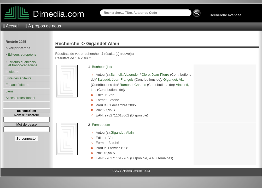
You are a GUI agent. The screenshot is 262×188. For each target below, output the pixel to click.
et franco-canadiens (21, 65)
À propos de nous (44, 26)
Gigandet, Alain (174, 79)
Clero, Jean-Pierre (155, 75)
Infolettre (12, 72)
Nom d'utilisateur (26, 115)
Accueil (13, 26)
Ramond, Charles (133, 85)
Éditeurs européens (22, 54)
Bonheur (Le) (102, 67)
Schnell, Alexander (125, 75)
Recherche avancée (225, 15)
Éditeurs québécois (22, 62)
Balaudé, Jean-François (116, 79)
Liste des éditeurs (19, 78)
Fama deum (101, 125)
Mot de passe (26, 124)
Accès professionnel (20, 98)
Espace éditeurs (17, 85)
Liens (10, 91)
